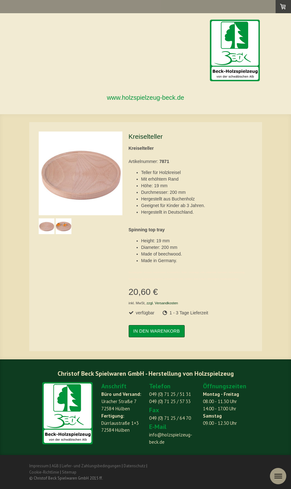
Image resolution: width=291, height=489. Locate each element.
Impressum (39, 466)
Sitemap (69, 472)
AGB (55, 466)
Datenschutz (134, 466)
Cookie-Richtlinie (44, 472)
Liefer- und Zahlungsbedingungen (91, 466)
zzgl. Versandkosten (162, 303)
